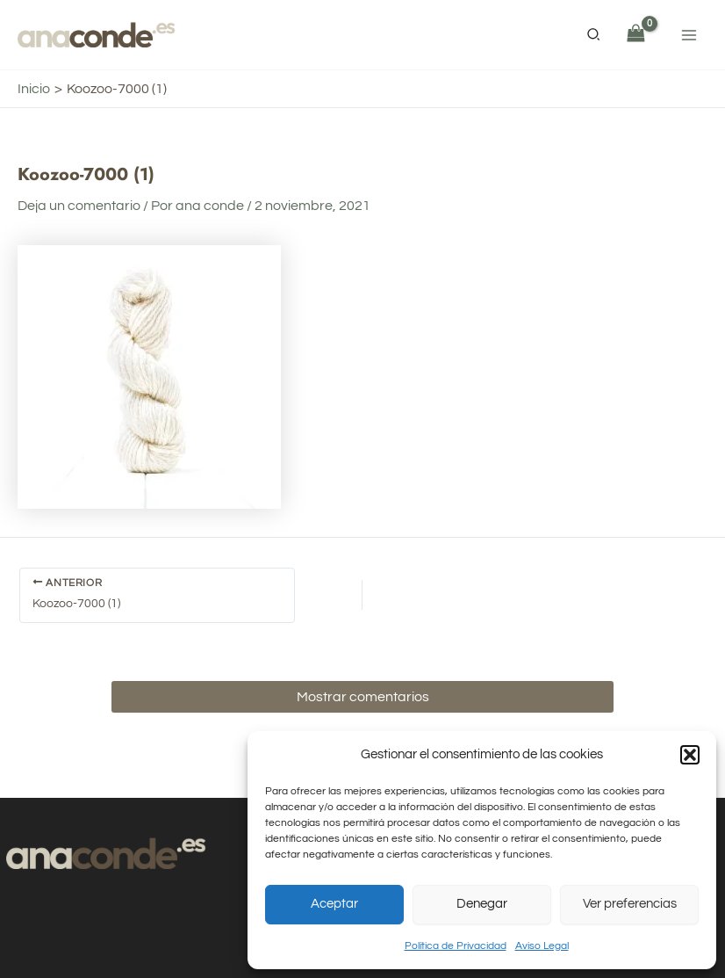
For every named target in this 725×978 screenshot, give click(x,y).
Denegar (481, 903)
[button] (690, 755)
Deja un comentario (79, 206)
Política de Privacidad (455, 946)
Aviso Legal (542, 946)
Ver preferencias (630, 903)
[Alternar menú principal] (689, 34)
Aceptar (334, 903)
